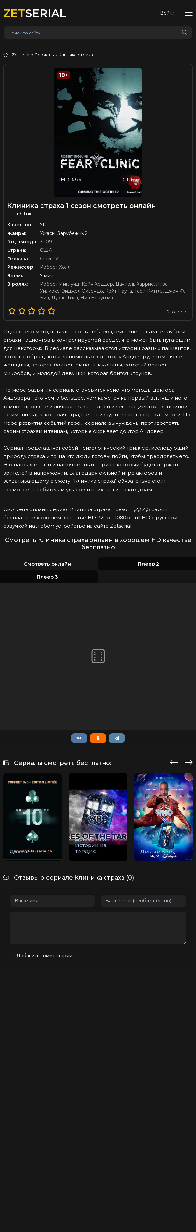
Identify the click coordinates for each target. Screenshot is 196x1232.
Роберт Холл (55, 267)
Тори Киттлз (148, 291)
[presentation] (174, 761)
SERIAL (34, 13)
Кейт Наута (118, 291)
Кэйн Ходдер (97, 284)
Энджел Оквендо (82, 291)
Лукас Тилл (64, 298)
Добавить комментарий (44, 956)
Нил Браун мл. (97, 298)
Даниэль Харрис (134, 284)
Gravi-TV (49, 259)
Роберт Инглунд (59, 284)
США (46, 250)
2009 (46, 242)
